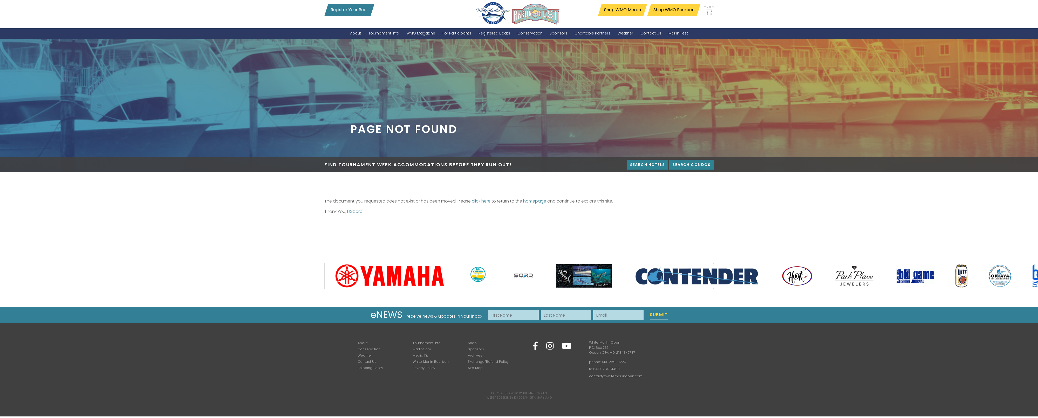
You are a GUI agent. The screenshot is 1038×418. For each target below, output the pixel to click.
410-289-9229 (614, 361)
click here (481, 201)
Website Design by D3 (502, 397)
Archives (475, 355)
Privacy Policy (424, 367)
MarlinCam (422, 349)
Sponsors (476, 349)
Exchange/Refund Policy (488, 361)
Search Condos (691, 164)
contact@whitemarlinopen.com (616, 376)
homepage (534, 201)
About (362, 342)
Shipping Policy (370, 367)
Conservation (369, 349)
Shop (472, 342)
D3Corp (355, 211)
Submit (659, 315)
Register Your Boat (349, 10)
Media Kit (420, 355)
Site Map (475, 367)
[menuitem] (356, 33)
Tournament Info (427, 342)
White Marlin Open (533, 393)
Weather (365, 355)
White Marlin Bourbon (431, 361)
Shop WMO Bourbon (673, 10)
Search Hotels (647, 164)
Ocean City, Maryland (535, 397)
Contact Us (367, 361)
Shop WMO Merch (622, 10)
